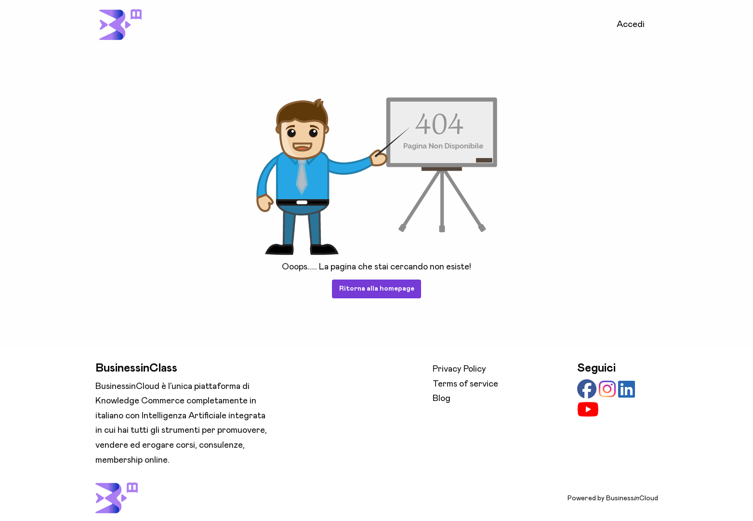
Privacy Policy (459, 369)
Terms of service (465, 384)
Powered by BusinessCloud (613, 498)
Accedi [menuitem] (631, 24)
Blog (441, 398)
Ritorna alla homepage (376, 288)
